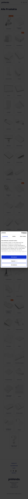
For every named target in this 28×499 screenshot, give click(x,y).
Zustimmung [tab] (5, 236)
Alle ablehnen (14, 264)
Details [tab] (14, 236)
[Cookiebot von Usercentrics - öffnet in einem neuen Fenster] (21, 233)
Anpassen (14, 260)
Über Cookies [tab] (23, 236)
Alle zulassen (14, 257)
